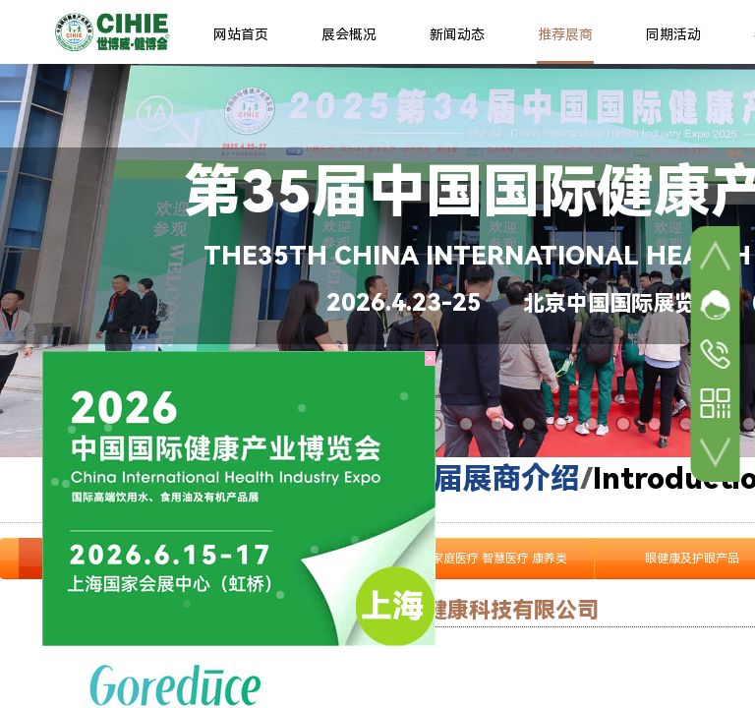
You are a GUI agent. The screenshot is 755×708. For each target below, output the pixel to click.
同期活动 (673, 34)
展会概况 (349, 34)
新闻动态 (457, 34)
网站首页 (240, 34)
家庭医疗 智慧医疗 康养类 (499, 558)
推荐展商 (565, 34)
